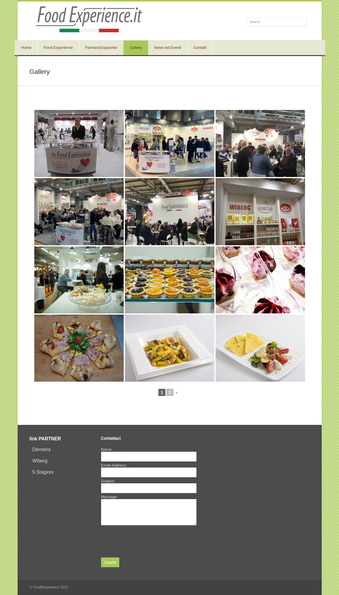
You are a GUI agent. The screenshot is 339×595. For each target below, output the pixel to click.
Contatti (200, 47)
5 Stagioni (43, 472)
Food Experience (58, 47)
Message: (110, 497)
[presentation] (146, 541)
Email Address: (115, 465)
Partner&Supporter (101, 47)
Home (26, 47)
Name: (108, 449)
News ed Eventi (167, 47)
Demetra (41, 449)
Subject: (109, 481)
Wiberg (40, 460)
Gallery (136, 47)
